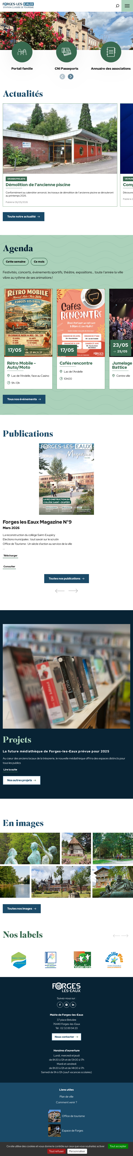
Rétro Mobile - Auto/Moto (21, 365)
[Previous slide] (62, 76)
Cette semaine (16, 261)
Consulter (9, 566)
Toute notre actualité (21, 216)
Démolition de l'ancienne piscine (38, 185)
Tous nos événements (22, 399)
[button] (59, 591)
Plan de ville (66, 1096)
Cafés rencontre (76, 363)
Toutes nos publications (64, 578)
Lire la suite (10, 769)
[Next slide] (70, 76)
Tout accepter (118, 1146)
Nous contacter (64, 1037)
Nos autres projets (19, 780)
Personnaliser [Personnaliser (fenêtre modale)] (77, 1151)
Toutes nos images (19, 908)
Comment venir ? (66, 1102)
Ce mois (39, 261)
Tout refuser (56, 1151)
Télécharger (10, 555)
